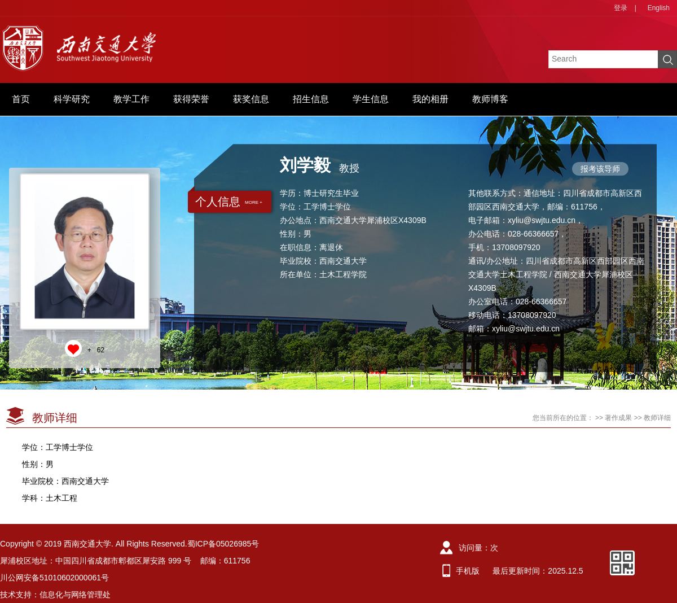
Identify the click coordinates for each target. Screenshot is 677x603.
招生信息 (311, 99)
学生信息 (371, 99)
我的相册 (430, 99)
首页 (21, 99)
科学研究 (72, 99)
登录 (620, 8)
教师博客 (490, 99)
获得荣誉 (191, 99)
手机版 (468, 570)
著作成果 (618, 418)
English (659, 8)
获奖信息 (251, 99)
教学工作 (131, 99)
